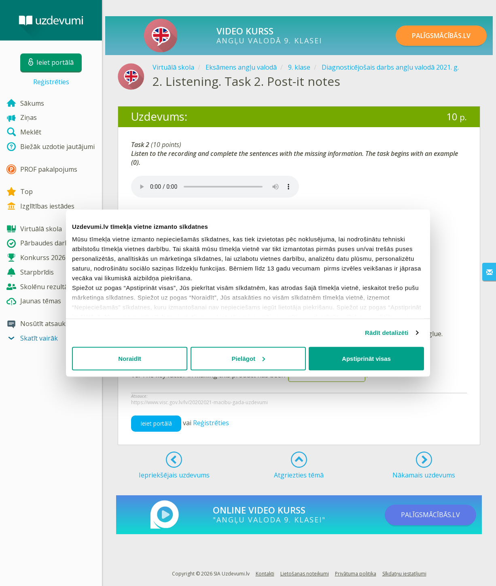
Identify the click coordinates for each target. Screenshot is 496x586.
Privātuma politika (355, 573)
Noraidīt (129, 358)
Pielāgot (248, 358)
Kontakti (265, 573)
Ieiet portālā (156, 423)
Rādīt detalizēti (386, 332)
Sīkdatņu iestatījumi (404, 573)
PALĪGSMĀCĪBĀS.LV (441, 35)
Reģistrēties (51, 82)
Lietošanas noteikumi (304, 573)
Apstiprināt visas (366, 358)
